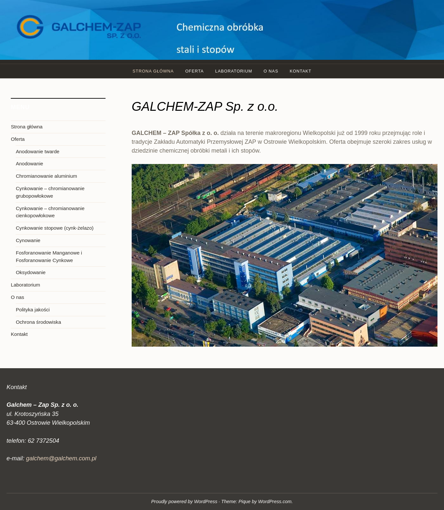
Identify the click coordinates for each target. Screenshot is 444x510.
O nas (271, 71)
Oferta (194, 71)
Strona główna (153, 71)
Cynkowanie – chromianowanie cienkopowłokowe (50, 212)
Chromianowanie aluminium (46, 176)
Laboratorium (233, 71)
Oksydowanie (30, 272)
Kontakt (301, 71)
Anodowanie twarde (37, 151)
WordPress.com (274, 501)
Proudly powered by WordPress (184, 501)
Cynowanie (28, 240)
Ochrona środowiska (38, 322)
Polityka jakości (33, 309)
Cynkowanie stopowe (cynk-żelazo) (54, 228)
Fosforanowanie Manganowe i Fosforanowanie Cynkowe (49, 256)
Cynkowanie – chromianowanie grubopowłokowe (50, 192)
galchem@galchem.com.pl (61, 458)
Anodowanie (29, 163)
